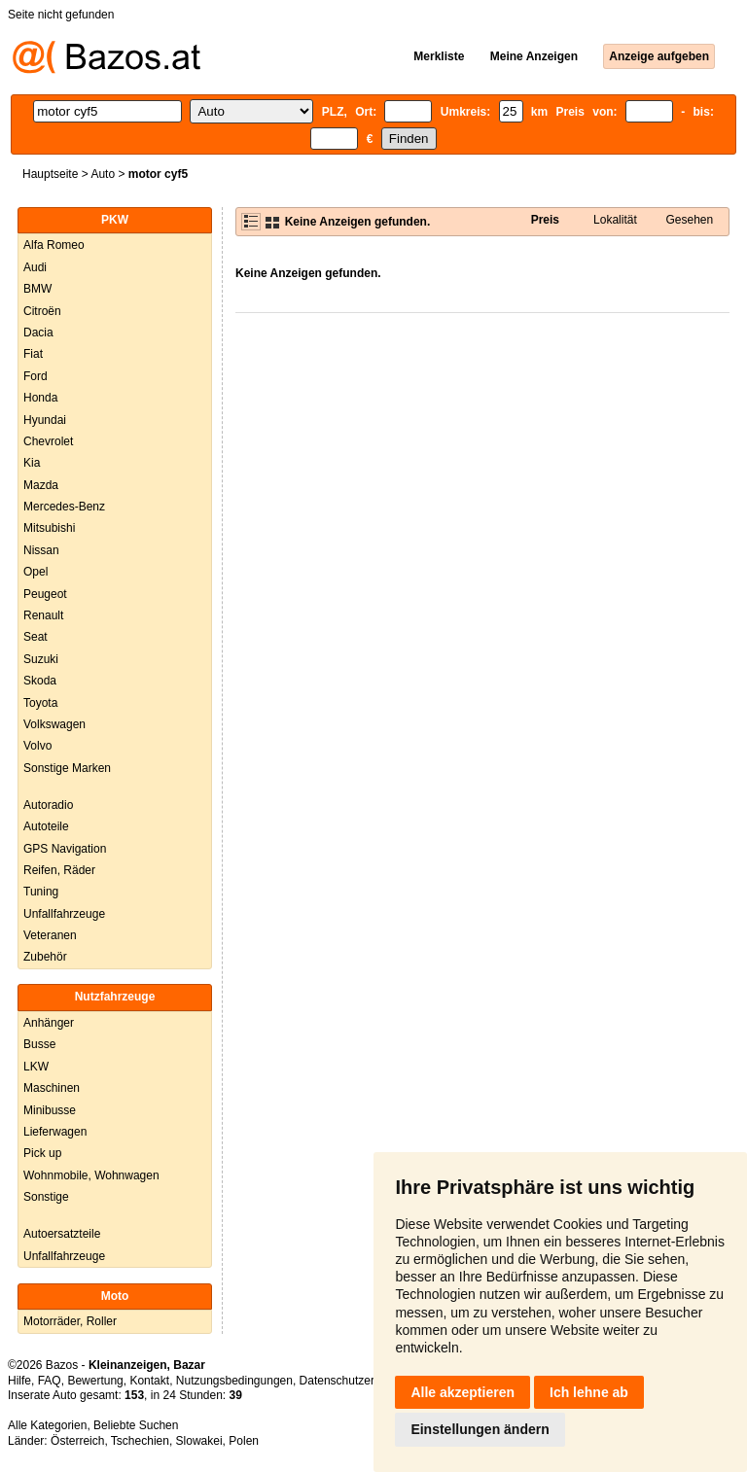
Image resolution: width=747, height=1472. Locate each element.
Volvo (37, 746)
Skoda (39, 680)
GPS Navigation (64, 849)
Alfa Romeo (54, 245)
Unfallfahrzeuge (64, 914)
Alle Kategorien (47, 1425)
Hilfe (19, 1380)
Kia (31, 463)
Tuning (40, 891)
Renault (43, 615)
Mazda (40, 485)
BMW (37, 289)
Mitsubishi (49, 528)
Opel (35, 571)
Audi (35, 267)
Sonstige (46, 1197)
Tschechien (140, 1441)
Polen (244, 1441)
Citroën (42, 311)
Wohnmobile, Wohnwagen (91, 1175)
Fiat (33, 354)
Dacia (38, 332)
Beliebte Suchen (135, 1425)
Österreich (77, 1441)
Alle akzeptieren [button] (462, 1392)
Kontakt (149, 1380)
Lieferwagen (55, 1132)
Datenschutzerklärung (356, 1380)
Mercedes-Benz (64, 506)
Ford (35, 376)
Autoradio (48, 805)
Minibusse (49, 1110)
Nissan (41, 550)
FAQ (49, 1380)
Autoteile (46, 826)
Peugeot (45, 594)
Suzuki (40, 659)
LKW (36, 1066)
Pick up (42, 1153)
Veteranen (50, 935)
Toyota (40, 703)
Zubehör (45, 957)
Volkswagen (54, 724)
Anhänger (48, 1023)
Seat (35, 637)
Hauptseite (50, 174)
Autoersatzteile (61, 1234)
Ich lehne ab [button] (589, 1392)
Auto (102, 174)
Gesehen (689, 220)
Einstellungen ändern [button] (479, 1429)
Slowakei (199, 1441)
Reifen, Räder (59, 870)
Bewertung (95, 1380)
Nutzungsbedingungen (234, 1380)
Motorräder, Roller (70, 1321)
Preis (545, 220)
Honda (40, 397)
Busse (39, 1044)
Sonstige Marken (67, 768)
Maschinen (51, 1088)
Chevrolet (48, 441)
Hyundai (44, 420)
